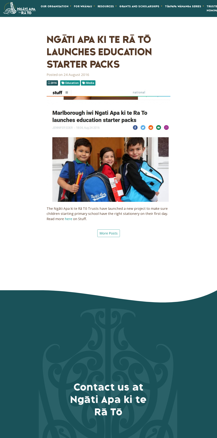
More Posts (109, 233)
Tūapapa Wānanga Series (183, 6)
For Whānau (83, 6)
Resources (106, 6)
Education (70, 83)
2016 (52, 83)
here (68, 218)
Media (88, 83)
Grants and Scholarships (139, 6)
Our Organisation (55, 6)
